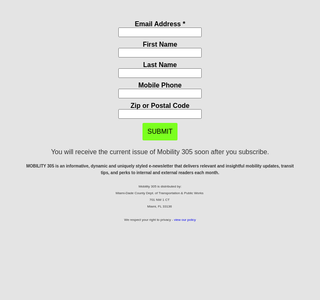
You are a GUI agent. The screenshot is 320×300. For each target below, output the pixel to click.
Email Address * (160, 24)
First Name (160, 44)
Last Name (160, 64)
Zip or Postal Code (159, 105)
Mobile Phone (160, 85)
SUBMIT (160, 131)
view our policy (184, 220)
